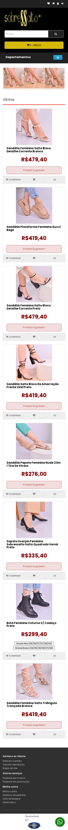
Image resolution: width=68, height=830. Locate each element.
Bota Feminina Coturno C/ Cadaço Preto (31, 624)
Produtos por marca (14, 778)
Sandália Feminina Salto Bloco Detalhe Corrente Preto (29, 307)
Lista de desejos (11, 798)
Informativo (9, 802)
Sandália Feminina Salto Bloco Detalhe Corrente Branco (29, 149)
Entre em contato (12, 760)
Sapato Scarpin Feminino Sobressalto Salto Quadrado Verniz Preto (32, 544)
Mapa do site (10, 768)
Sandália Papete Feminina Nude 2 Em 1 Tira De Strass (34, 464)
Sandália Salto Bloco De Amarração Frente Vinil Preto (33, 385)
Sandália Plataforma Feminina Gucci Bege (34, 228)
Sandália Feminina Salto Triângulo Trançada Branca (32, 704)
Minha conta (10, 791)
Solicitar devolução (13, 764)
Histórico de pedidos (14, 795)
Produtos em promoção (16, 781)
